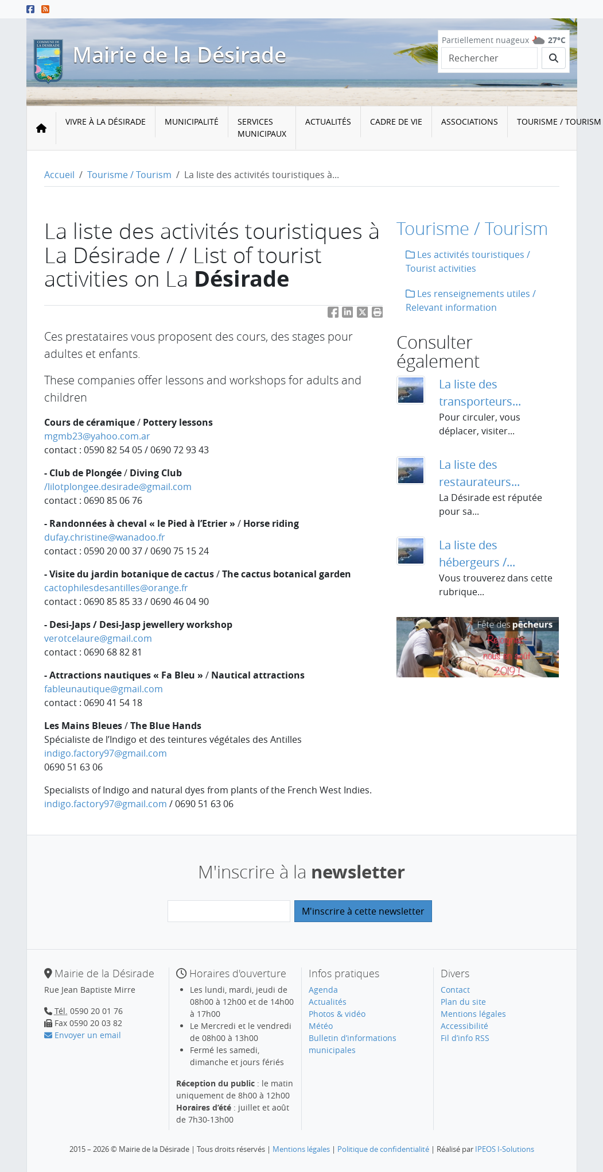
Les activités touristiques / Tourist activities (468, 261)
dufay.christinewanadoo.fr (104, 537)
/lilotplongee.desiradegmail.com (118, 486)
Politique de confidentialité (383, 1149)
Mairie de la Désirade (179, 54)
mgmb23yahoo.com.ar (97, 436)
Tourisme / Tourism (129, 174)
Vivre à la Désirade (105, 121)
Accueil (59, 174)
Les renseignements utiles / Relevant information (471, 300)
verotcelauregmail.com (98, 638)
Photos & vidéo (337, 1013)
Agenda (323, 989)
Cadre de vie (396, 121)
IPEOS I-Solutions (504, 1149)
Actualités (328, 121)
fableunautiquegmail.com (103, 689)
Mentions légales (473, 1013)
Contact (455, 989)
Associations (469, 121)
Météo (321, 1025)
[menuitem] (105, 128)
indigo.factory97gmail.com (105, 753)
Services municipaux (262, 127)
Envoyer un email (82, 1035)
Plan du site (463, 1001)
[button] (377, 314)
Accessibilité (464, 1025)
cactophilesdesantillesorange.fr (116, 587)
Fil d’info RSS (465, 1037)
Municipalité (192, 121)
